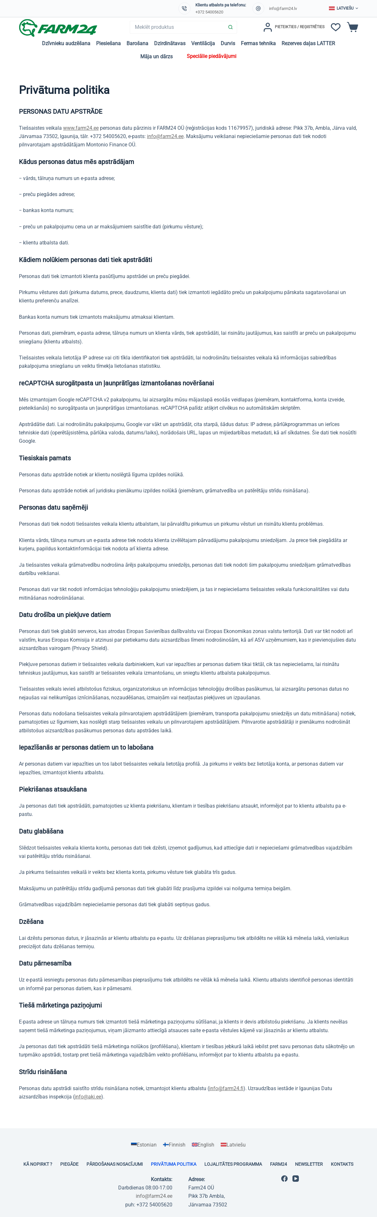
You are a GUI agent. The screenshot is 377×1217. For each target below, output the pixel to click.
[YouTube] (295, 1178)
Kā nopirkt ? (37, 1164)
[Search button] (230, 27)
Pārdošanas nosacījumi (114, 1164)
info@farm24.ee (165, 136)
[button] (343, 8)
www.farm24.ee (81, 128)
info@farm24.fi (226, 1088)
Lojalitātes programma (233, 1164)
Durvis (228, 43)
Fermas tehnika (258, 43)
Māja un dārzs (156, 56)
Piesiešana (108, 43)
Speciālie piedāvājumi (211, 56)
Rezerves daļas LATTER (308, 43)
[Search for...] (177, 27)
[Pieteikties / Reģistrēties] (293, 27)
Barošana (137, 43)
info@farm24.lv (283, 8)
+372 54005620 (209, 12)
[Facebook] (284, 1178)
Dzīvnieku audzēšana (66, 43)
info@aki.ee (88, 1097)
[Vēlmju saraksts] (335, 27)
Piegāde (69, 1164)
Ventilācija (203, 43)
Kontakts (342, 1164)
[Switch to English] (203, 1144)
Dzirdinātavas (169, 43)
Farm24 (278, 1164)
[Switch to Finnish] (174, 1144)
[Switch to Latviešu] (233, 1144)
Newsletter (309, 1164)
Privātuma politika (173, 1164)
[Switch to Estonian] (144, 1144)
